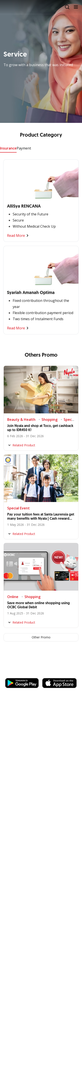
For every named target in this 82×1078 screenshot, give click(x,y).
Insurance (8, 148)
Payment (24, 148)
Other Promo (41, 637)
